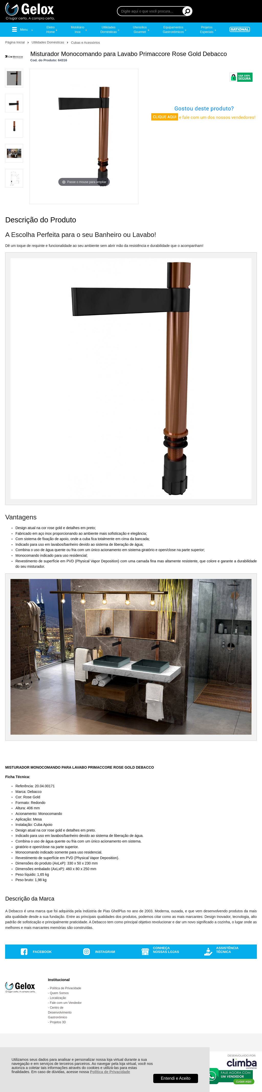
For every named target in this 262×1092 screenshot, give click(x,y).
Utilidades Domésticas (48, 42)
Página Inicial (15, 42)
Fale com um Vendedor (66, 1003)
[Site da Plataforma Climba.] (242, 1061)
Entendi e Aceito (176, 1078)
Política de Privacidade (110, 1072)
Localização (58, 998)
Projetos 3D (58, 1022)
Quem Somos (59, 993)
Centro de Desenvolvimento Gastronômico (60, 1012)
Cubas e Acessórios (85, 42)
